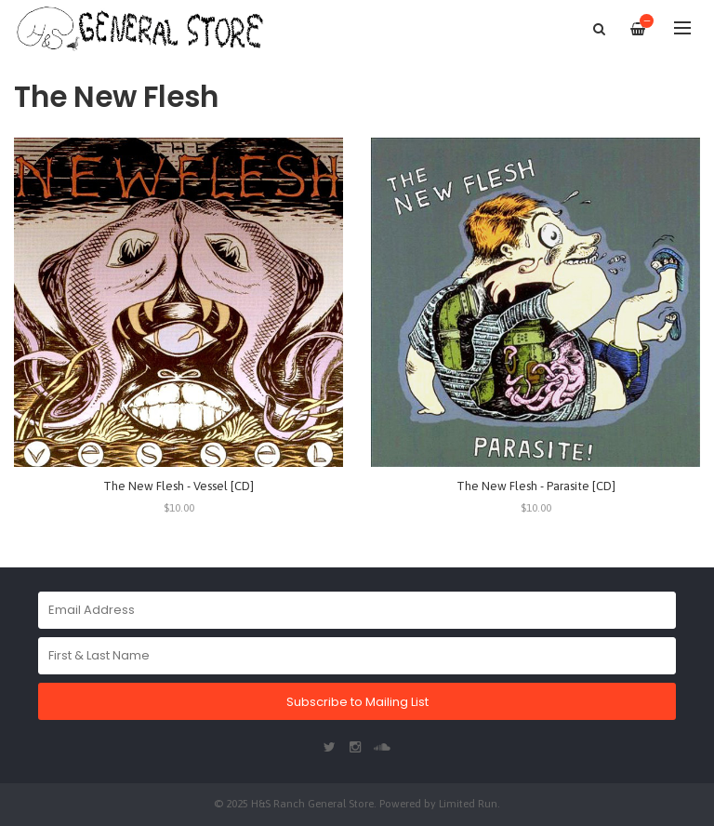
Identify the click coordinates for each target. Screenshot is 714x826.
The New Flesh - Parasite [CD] (535, 486)
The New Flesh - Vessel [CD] (178, 486)
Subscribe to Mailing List (357, 702)
